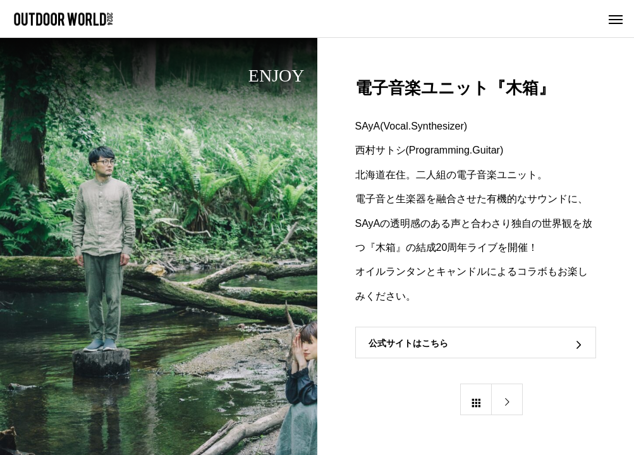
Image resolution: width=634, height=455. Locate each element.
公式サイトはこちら (408, 343)
